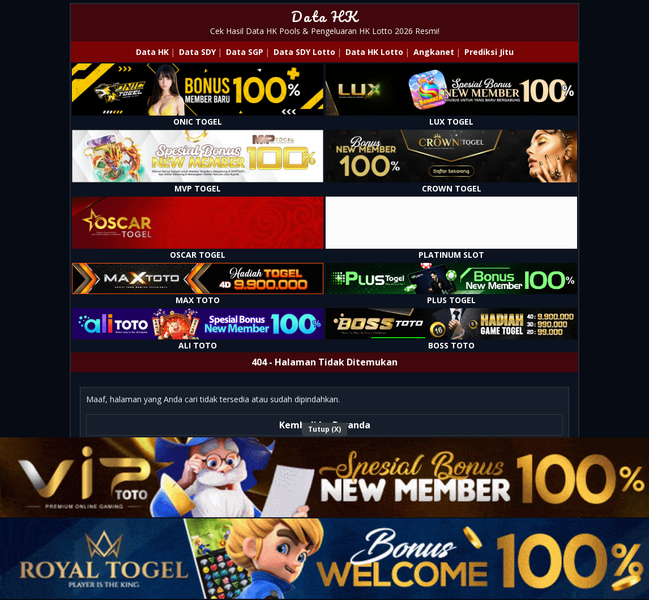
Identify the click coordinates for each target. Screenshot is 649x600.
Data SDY (197, 51)
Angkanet (433, 51)
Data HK (324, 16)
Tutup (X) (324, 429)
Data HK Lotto (374, 51)
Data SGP (244, 51)
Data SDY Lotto (304, 51)
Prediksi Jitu (489, 51)
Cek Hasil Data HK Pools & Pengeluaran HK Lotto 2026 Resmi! (324, 30)
